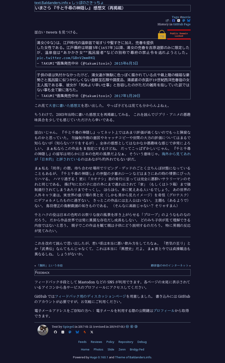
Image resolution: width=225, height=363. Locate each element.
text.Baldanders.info (51, 2)
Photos (98, 349)
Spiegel (68, 327)
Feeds (82, 342)
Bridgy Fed (137, 349)
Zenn (122, 349)
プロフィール (164, 310)
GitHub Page (182, 24)
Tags (175, 17)
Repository (126, 342)
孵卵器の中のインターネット (170, 265)
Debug (142, 342)
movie (186, 17)
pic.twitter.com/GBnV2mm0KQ (66, 57)
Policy (110, 342)
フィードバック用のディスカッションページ (90, 296)
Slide (111, 349)
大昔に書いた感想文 (65, 105)
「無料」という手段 (50, 265)
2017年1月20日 (127, 95)
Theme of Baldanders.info (133, 357)
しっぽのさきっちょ (88, 2)
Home (85, 349)
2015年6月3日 (126, 63)
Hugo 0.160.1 (99, 357)
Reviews (96, 342)
